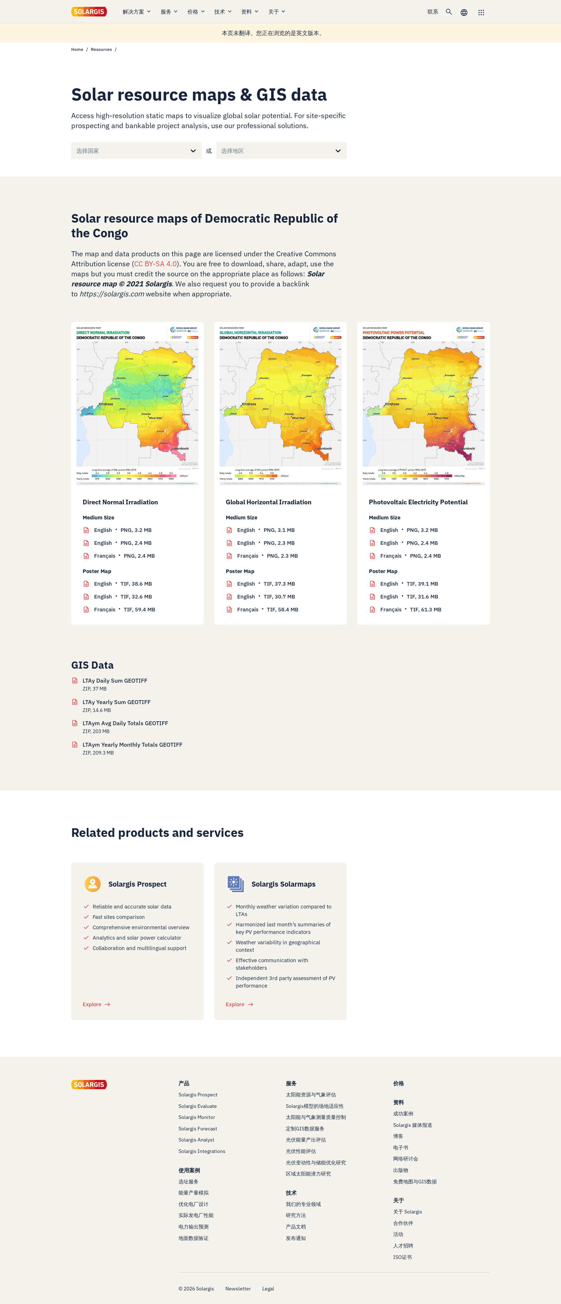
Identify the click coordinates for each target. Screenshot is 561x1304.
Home (77, 49)
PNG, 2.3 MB (266, 543)
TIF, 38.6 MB (123, 583)
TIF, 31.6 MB (409, 596)
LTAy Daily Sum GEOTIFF (115, 680)
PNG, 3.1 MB (266, 530)
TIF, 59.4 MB (124, 609)
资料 (250, 11)
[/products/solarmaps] (236, 884)
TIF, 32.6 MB (123, 596)
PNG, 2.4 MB (123, 543)
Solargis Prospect (137, 884)
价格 (196, 11)
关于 (277, 11)
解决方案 (137, 11)
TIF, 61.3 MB (411, 609)
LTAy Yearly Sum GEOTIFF (117, 702)
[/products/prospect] (93, 884)
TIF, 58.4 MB (267, 609)
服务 (170, 11)
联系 (433, 11)
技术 (223, 11)
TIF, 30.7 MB (266, 596)
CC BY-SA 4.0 (155, 263)
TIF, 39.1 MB (409, 583)
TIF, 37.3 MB (266, 583)
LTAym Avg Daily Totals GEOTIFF (125, 723)
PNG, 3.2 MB (123, 530)
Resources (101, 49)
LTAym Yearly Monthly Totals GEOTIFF (132, 744)
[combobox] (76, 150)
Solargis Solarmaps (284, 884)
